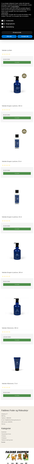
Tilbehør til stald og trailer (7, 440)
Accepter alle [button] (24, 36)
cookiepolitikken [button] (15, 6)
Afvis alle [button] (9, 36)
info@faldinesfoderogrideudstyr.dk (13, 420)
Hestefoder (3, 432)
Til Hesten (3, 436)
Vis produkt (17, 62)
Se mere (3, 442)
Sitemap (3, 424)
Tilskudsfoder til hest (6, 434)
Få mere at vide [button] (17, 32)
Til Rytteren (3, 438)
